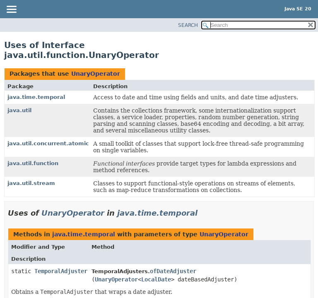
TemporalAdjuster (60, 271)
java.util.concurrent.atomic (48, 143)
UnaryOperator (95, 73)
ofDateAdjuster (173, 271)
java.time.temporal (36, 97)
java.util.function (32, 163)
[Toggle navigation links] (11, 10)
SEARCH (188, 25)
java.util (19, 110)
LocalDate (156, 279)
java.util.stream (31, 183)
